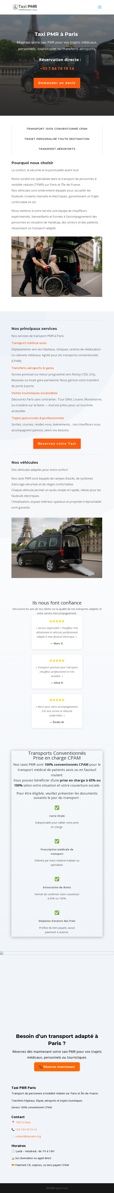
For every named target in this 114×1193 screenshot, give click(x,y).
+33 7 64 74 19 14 (57, 68)
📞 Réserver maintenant (57, 1067)
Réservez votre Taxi (57, 443)
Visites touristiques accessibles (34, 393)
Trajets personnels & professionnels (37, 418)
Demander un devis (57, 83)
